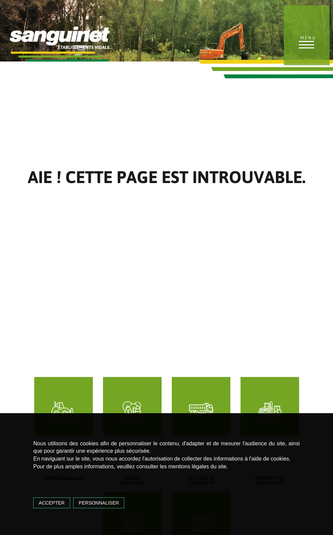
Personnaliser (99, 503)
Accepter (51, 503)
